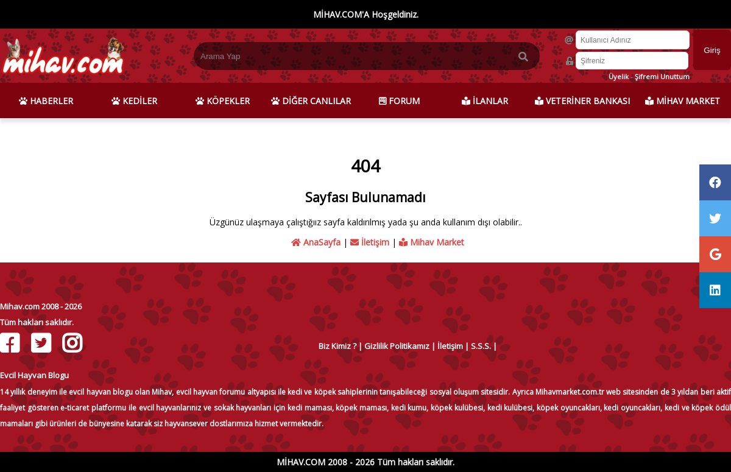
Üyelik (619, 76)
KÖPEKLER (223, 101)
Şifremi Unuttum (662, 76)
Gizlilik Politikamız (396, 345)
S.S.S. (481, 345)
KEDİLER (134, 101)
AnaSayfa (316, 242)
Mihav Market (431, 242)
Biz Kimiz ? (337, 345)
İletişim (369, 242)
